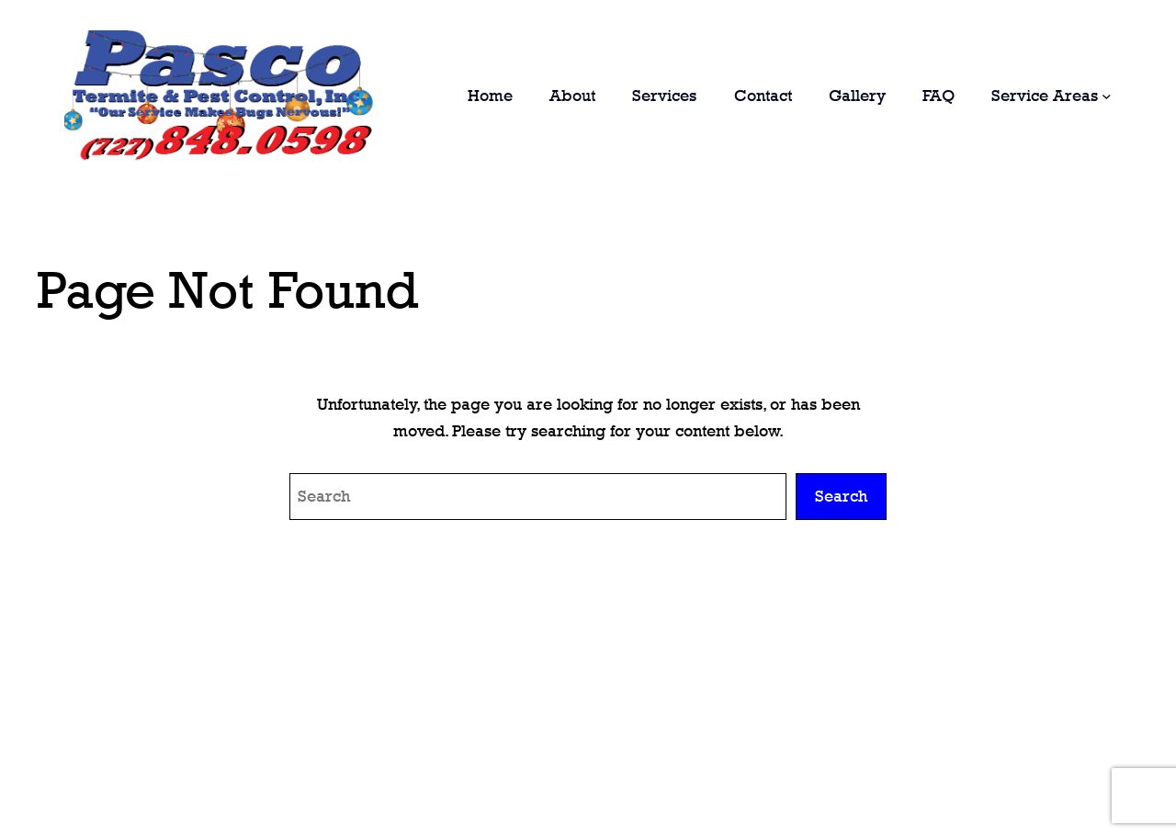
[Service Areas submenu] (1107, 96)
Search (841, 496)
